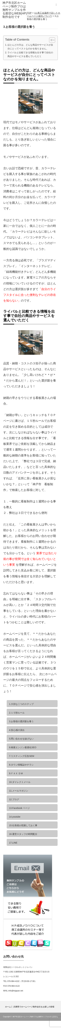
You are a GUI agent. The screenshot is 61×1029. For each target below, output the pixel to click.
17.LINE (13, 842)
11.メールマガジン (18, 790)
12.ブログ (14, 799)
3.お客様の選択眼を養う (21, 721)
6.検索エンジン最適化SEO (22, 747)
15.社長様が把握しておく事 (23, 825)
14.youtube (14, 816)
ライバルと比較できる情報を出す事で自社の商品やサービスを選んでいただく (30, 54)
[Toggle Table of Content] (50, 40)
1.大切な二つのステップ (21, 704)
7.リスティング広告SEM (21, 756)
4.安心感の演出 (17, 730)
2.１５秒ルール (17, 712)
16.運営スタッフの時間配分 (23, 834)
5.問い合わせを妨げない (21, 738)
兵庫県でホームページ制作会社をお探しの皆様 (33, 1007)
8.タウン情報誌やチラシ (21, 764)
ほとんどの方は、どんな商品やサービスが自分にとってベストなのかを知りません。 (30, 47)
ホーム (8, 1007)
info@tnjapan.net (15, 991)
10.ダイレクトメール (19, 782)
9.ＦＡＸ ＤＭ (16, 773)
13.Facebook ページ (19, 808)
